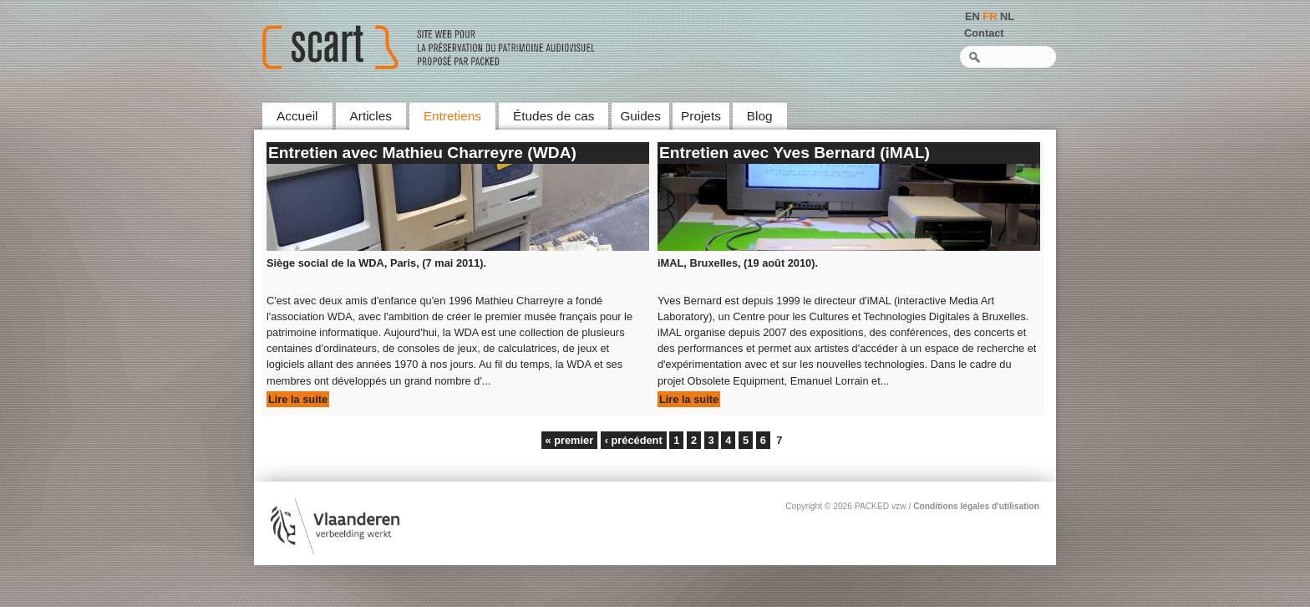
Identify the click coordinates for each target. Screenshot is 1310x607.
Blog (760, 116)
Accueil (297, 116)
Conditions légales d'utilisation (976, 506)
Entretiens (452, 116)
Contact (984, 33)
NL (1007, 16)
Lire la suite (298, 399)
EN (972, 16)
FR (989, 16)
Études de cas (553, 116)
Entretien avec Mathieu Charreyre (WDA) (422, 152)
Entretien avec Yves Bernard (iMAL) (794, 152)
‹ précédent (634, 440)
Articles (371, 116)
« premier (570, 440)
